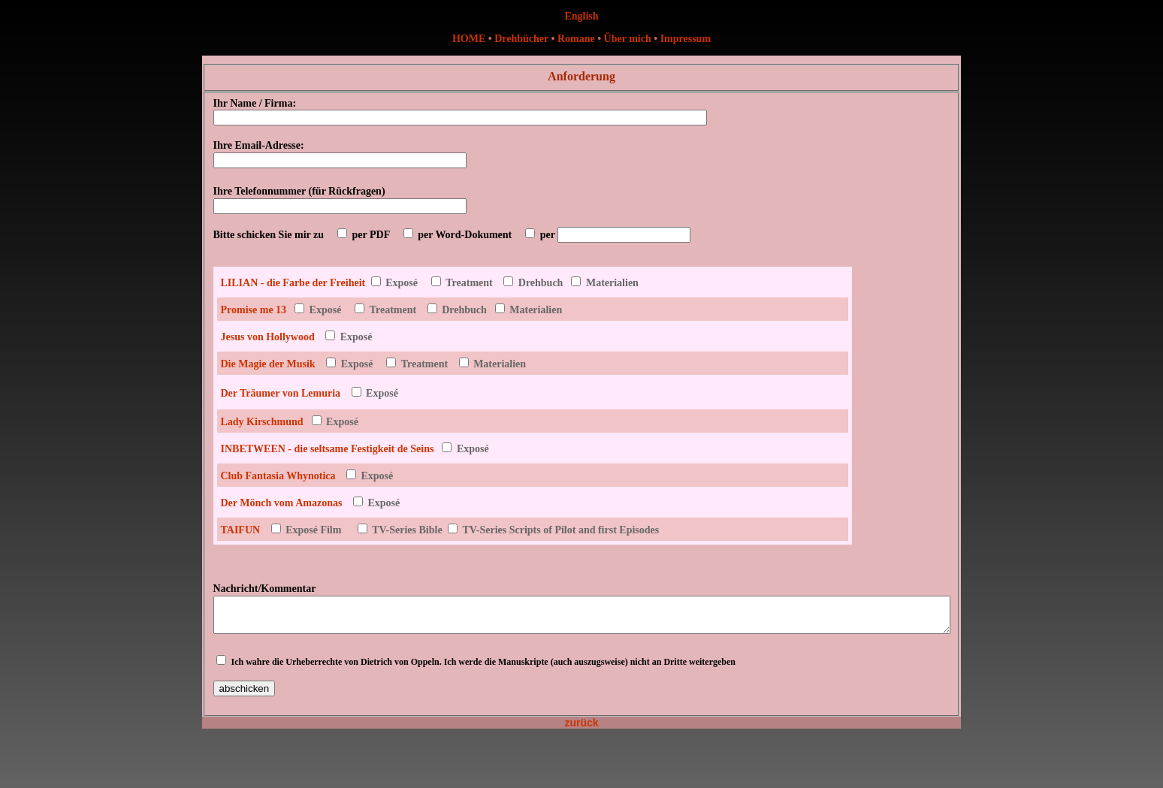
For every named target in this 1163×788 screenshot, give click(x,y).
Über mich (627, 38)
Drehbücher (521, 38)
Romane (577, 38)
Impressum (685, 38)
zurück (581, 729)
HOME (468, 38)
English (581, 16)
